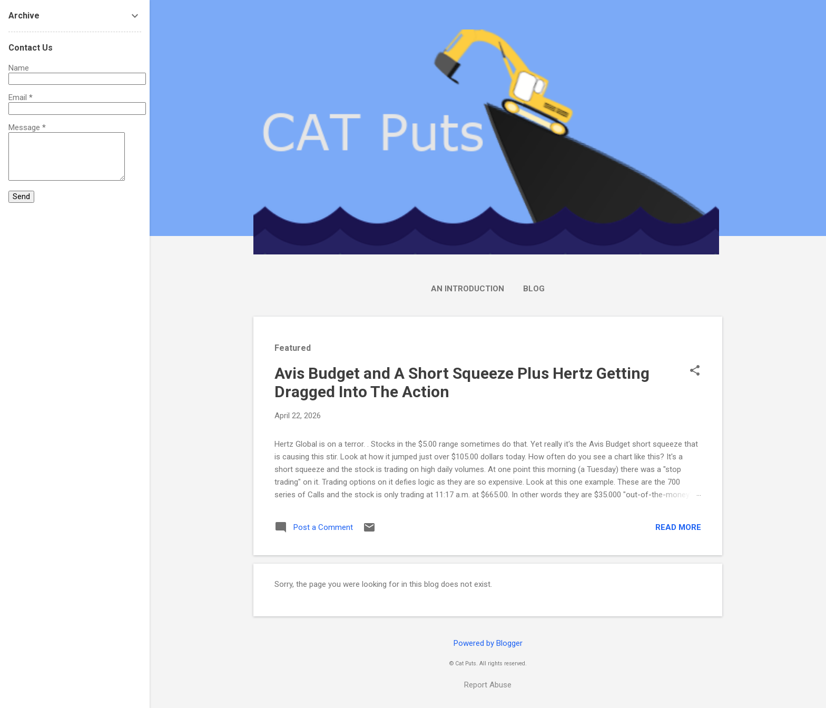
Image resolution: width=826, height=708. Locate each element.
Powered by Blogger (488, 643)
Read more (678, 527)
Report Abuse (488, 685)
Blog (534, 288)
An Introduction (467, 288)
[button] (695, 371)
